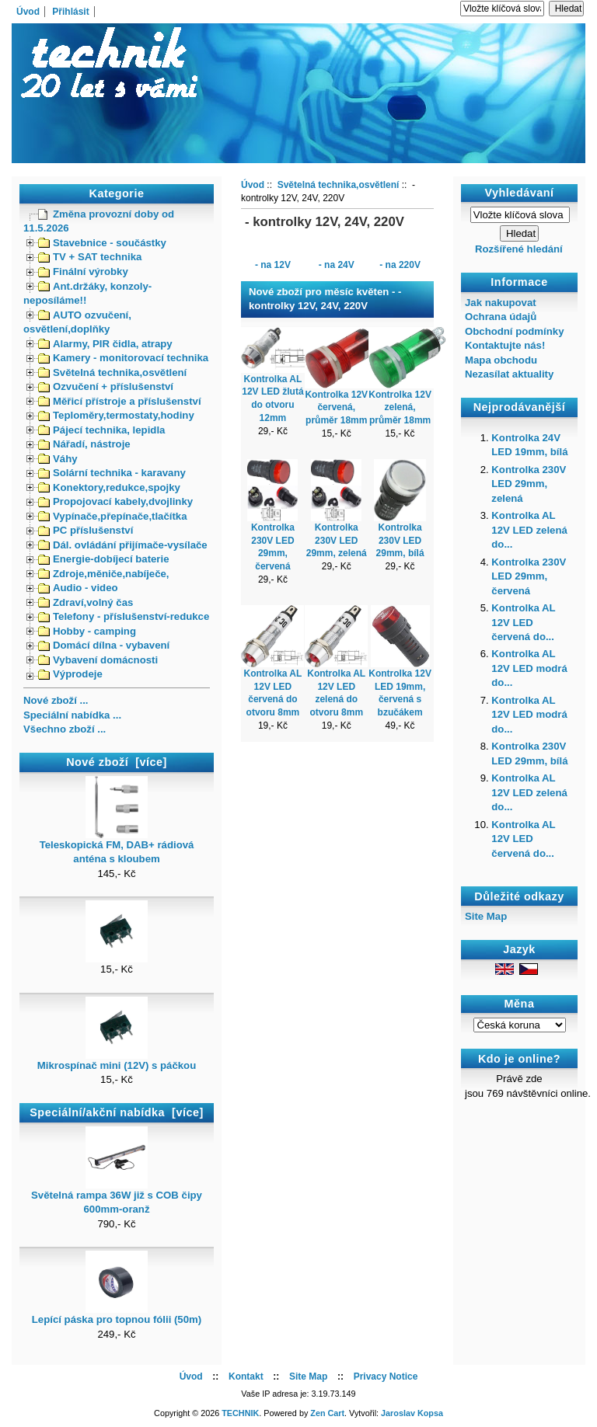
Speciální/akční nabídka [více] (116, 1112)
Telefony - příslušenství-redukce (123, 616)
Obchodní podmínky (514, 331)
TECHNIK (240, 1413)
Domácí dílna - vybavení (103, 645)
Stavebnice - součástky (102, 243)
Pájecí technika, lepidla (101, 430)
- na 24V (336, 264)
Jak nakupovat (500, 302)
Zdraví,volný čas (85, 602)
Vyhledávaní (519, 192)
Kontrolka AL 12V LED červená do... (523, 622)
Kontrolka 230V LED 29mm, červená (528, 576)
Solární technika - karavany (112, 473)
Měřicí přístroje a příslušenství (119, 401)
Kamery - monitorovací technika (123, 358)
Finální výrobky (83, 271)
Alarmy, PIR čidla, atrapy (105, 344)
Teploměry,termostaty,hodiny (116, 415)
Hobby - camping (87, 631)
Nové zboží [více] (116, 762)
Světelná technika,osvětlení (112, 372)
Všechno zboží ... (64, 729)
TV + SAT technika (89, 257)
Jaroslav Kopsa (412, 1413)
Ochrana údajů (500, 316)
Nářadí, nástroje (84, 444)
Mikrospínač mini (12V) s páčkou (116, 1060)
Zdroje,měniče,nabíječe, (103, 574)
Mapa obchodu (501, 360)
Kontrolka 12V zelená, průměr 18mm (399, 407)
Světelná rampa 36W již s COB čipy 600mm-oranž (116, 1197)
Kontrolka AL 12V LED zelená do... (529, 530)
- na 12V (273, 264)
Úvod (28, 11)
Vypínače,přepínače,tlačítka (112, 516)
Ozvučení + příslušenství (105, 386)
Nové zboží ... (56, 700)
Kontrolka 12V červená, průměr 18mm (336, 407)
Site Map (486, 916)
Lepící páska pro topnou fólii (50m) (116, 1314)
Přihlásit (70, 11)
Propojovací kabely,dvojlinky (115, 501)
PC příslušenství (85, 530)
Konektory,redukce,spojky (109, 487)
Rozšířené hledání (519, 249)
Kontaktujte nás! (505, 345)
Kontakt (246, 1376)
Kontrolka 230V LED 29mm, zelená (336, 540)
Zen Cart (327, 1413)
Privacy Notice (386, 1376)
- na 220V (400, 264)
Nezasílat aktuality (509, 374)
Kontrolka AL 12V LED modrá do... (529, 668)
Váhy (58, 459)
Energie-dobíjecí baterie (103, 559)
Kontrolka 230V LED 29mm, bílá (400, 540)
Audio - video (78, 587)
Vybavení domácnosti (98, 660)
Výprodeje (70, 674)
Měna (519, 1003)
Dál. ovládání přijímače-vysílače (123, 545)
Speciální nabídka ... (72, 715)
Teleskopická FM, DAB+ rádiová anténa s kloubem (117, 847)
